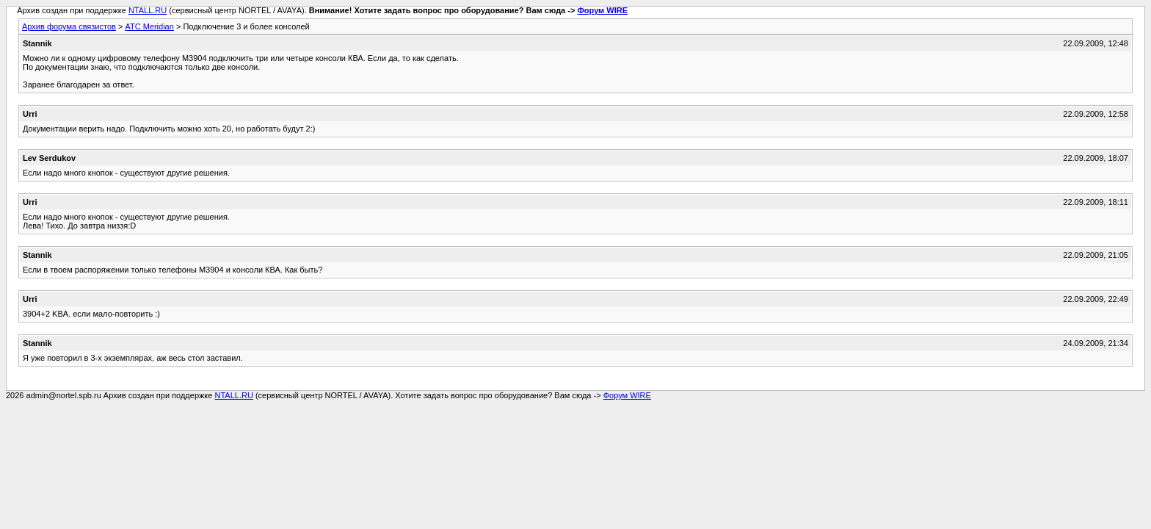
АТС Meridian (149, 26)
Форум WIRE (602, 10)
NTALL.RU (147, 10)
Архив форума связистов (69, 26)
